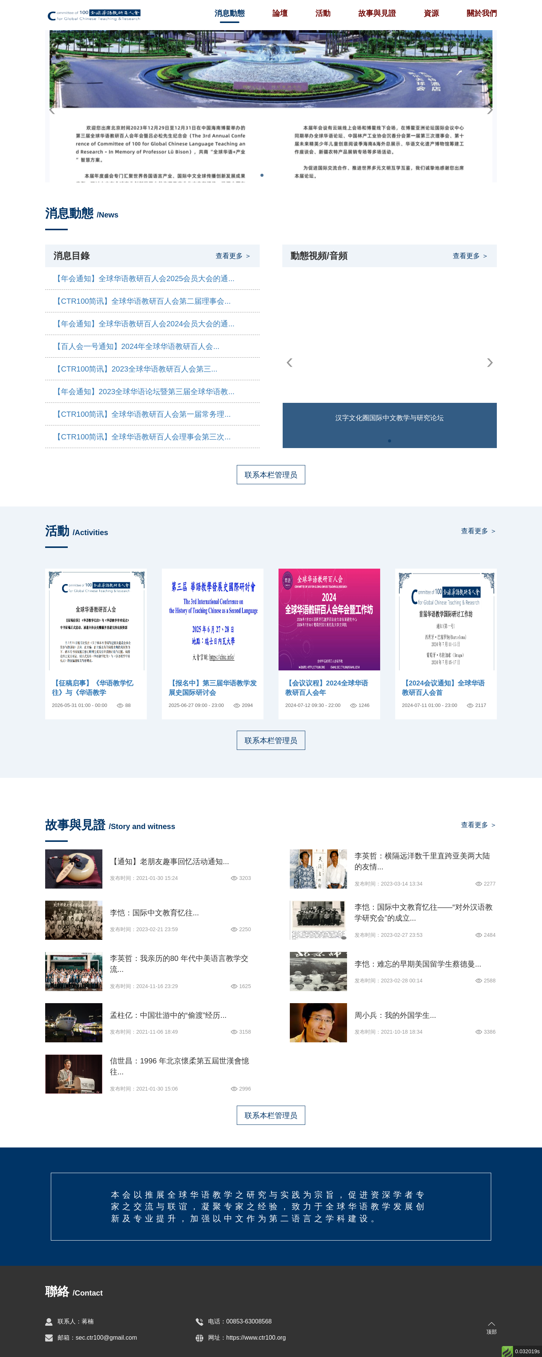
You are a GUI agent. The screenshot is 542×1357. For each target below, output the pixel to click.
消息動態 (230, 13)
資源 (431, 13)
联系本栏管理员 (271, 475)
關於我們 (482, 13)
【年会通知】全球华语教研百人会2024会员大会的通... (143, 324)
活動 (322, 13)
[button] (52, 110)
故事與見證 (377, 13)
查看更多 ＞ (233, 256)
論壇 (280, 13)
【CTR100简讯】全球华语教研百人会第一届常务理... (142, 414)
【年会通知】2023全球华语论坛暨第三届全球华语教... (143, 391)
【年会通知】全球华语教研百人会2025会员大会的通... (143, 278)
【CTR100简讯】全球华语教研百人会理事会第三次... (142, 437)
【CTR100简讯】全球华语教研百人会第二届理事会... (142, 301)
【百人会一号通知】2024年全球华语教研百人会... (136, 346)
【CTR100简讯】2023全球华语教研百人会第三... (135, 369)
